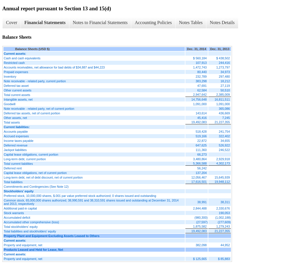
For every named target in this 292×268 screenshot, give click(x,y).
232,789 (201, 76)
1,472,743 (200, 67)
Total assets (12, 122)
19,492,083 (199, 122)
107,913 (201, 62)
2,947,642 (200, 94)
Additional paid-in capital (20, 208)
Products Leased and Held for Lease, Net (33, 249)
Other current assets (18, 90)
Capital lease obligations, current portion (31, 154)
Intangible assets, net (18, 99)
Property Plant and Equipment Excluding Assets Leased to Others (51, 236)
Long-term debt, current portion (25, 159)
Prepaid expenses (16, 72)
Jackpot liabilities (15, 150)
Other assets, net (15, 118)
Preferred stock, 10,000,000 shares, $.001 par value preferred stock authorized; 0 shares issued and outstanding (80, 195)
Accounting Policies (153, 22)
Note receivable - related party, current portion (35, 81)
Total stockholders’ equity (21, 226)
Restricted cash (14, 62)
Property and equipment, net (23, 245)
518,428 (201, 131)
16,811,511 (222, 99)
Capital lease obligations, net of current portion (35, 173)
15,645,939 (222, 177)
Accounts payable (16, 131)
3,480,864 (200, 159)
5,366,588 (200, 163)
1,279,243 (223, 226)
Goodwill (9, 104)
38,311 (225, 202)
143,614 (201, 113)
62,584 (202, 90)
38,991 (202, 202)
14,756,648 (199, 99)
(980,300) (201, 217)
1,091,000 (200, 104)
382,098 (201, 245)
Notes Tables (191, 22)
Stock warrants (14, 213)
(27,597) (202, 222)
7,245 (226, 118)
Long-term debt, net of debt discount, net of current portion (43, 177)
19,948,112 (222, 181)
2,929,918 (223, 159)
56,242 (202, 168)
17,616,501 (199, 181)
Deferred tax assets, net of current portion (32, 113)
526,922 (224, 145)
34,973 (225, 72)
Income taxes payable (19, 140)
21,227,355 (222, 122)
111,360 (201, 150)
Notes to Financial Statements (100, 22)
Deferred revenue (16, 145)
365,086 (224, 108)
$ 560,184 (200, 58)
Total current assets (17, 95)
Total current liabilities (18, 163)
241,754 (224, 131)
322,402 (224, 136)
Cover (11, 22)
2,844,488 (200, 208)
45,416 (202, 118)
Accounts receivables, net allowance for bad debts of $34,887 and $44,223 (54, 67)
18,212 (225, 81)
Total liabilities (13, 182)
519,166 (201, 136)
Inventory (10, 76)
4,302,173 (223, 163)
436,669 (224, 113)
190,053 (224, 213)
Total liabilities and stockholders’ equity (30, 231)
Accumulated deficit (17, 217)
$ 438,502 (223, 58)
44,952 (225, 245)
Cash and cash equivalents (22, 58)
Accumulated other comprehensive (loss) (31, 222)
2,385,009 (223, 94)
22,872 (202, 140)
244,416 (224, 62)
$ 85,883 (224, 259)
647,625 (201, 145)
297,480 (224, 76)
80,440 (202, 72)
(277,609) (224, 222)
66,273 (202, 154)
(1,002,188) (223, 217)
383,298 (201, 81)
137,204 (201, 173)
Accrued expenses (16, 136)
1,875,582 (200, 226)
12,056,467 (199, 177)
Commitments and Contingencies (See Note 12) (36, 186)
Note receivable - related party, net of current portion (39, 108)
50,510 (225, 90)
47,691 (202, 85)
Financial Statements (45, 22)
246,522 (224, 150)
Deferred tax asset (16, 85)
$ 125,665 (200, 259)
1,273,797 (223, 67)
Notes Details (222, 22)
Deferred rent (13, 168)
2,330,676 (223, 208)
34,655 (225, 140)
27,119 (225, 85)
